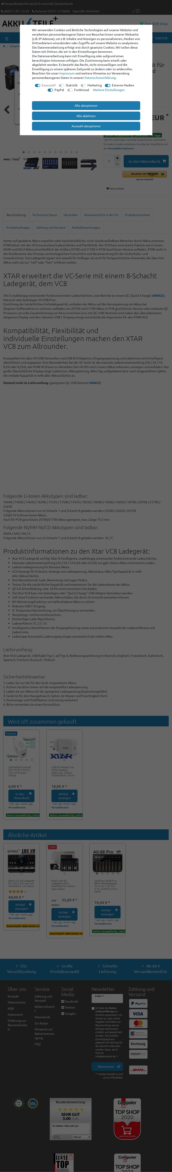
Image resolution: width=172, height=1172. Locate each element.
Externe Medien (123, 85)
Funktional (81, 90)
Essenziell (49, 85)
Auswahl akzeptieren (86, 126)
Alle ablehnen (86, 116)
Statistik (71, 85)
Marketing (94, 85)
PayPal (59, 90)
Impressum (67, 73)
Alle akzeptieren (86, 105)
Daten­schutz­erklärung (100, 78)
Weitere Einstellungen (109, 90)
